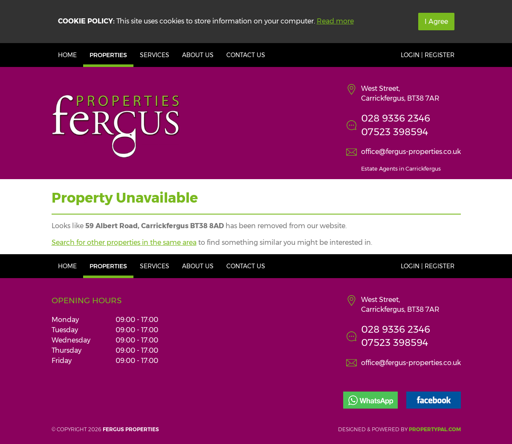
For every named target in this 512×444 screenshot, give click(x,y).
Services (154, 55)
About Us (198, 55)
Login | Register (427, 55)
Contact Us (245, 55)
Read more (335, 21)
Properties (108, 55)
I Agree (436, 21)
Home (67, 55)
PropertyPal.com (435, 429)
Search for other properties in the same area (124, 242)
